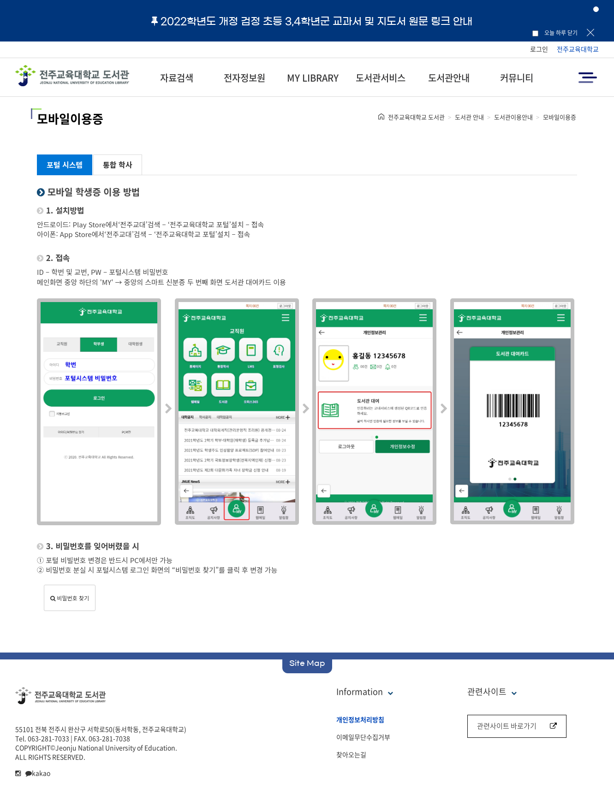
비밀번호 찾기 (69, 598)
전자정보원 (244, 77)
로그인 (539, 48)
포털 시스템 (65, 164)
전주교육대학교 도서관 (416, 117)
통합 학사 (117, 164)
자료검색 (176, 77)
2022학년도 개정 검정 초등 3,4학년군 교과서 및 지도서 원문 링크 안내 (311, 21)
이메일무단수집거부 (363, 737)
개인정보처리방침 (360, 719)
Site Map (307, 663)
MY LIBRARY (313, 77)
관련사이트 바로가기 (517, 726)
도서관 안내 (469, 117)
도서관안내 (449, 77)
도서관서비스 (380, 77)
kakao (37, 772)
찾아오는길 (351, 754)
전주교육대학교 (578, 48)
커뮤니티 (516, 77)
